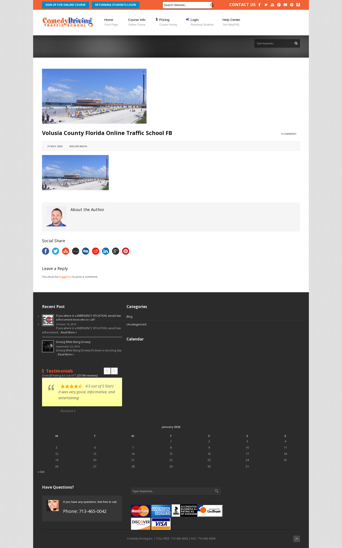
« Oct (41, 472)
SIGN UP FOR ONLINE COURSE (65, 5)
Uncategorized (136, 324)
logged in (65, 277)
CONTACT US (242, 4)
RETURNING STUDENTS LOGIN (115, 5)
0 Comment (289, 133)
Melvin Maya (78, 146)
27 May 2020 (54, 146)
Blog (129, 316)
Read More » (69, 332)
